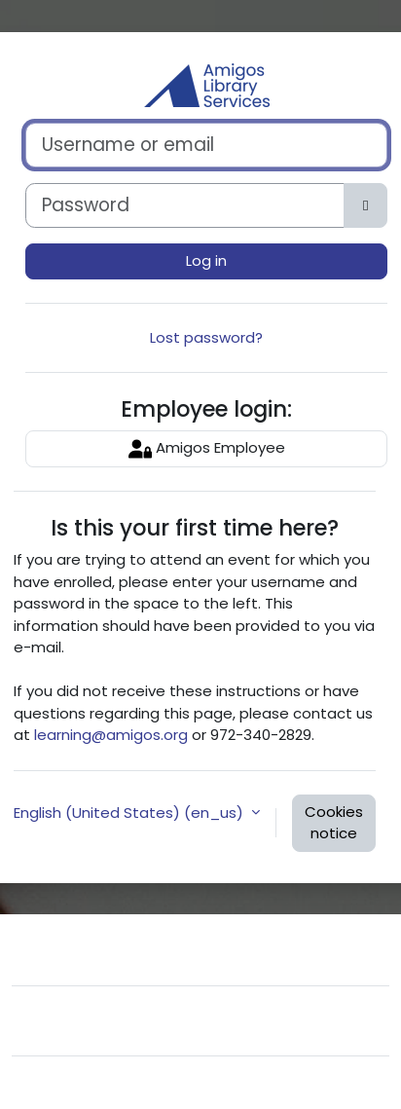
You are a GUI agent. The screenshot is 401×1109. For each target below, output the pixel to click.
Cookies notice (334, 822)
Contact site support (141, 947)
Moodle (143, 1082)
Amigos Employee (206, 449)
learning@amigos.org (111, 734)
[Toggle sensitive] (365, 205)
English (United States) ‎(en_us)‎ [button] (130, 812)
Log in (206, 260)
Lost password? (206, 337)
